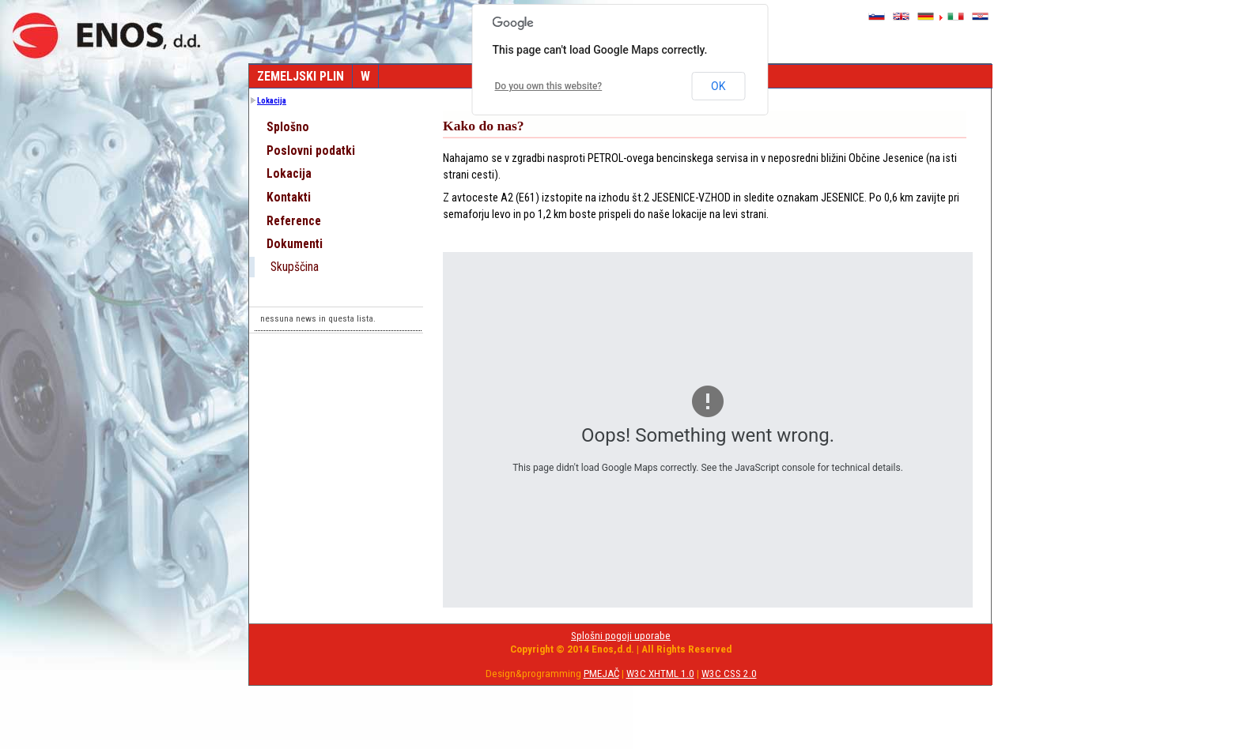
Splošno (288, 127)
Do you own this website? (549, 86)
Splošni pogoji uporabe (621, 636)
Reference (294, 221)
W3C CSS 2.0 (729, 673)
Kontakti (289, 197)
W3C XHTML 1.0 (660, 673)
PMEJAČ (601, 673)
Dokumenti (295, 244)
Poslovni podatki (311, 151)
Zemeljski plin (300, 76)
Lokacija (271, 100)
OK (718, 86)
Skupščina (294, 267)
